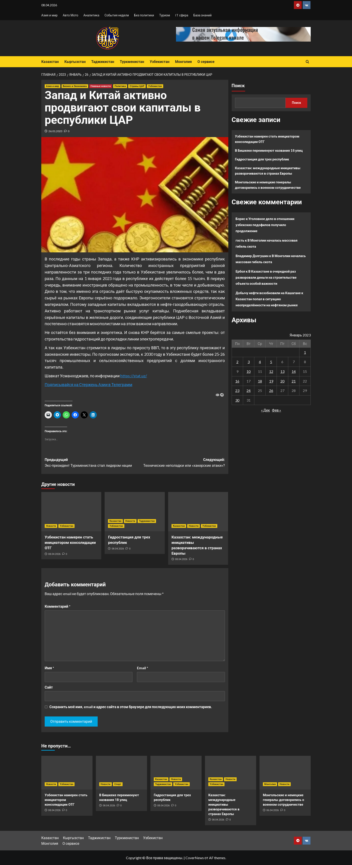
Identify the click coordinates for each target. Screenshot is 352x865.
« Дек (265, 410)
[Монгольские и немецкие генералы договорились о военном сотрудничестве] (285, 772)
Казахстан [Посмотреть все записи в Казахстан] (115, 521)
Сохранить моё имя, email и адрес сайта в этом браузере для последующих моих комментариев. (130, 707)
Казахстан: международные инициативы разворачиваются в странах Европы (268, 170)
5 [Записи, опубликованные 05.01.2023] (271, 362)
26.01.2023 (55, 131)
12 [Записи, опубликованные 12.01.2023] (271, 371)
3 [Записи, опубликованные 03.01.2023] (249, 362)
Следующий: (180, 463)
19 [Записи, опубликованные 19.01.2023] (271, 381)
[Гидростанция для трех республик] (135, 511)
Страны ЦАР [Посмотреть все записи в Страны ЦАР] (137, 86)
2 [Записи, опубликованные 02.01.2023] (237, 362)
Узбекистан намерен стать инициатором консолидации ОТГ (70, 542)
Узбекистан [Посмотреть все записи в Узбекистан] (155, 86)
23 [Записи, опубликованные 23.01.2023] (237, 390)
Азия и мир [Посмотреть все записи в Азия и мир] (52, 86)
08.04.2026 (54, 554)
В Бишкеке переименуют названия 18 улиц (269, 150)
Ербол (240, 271)
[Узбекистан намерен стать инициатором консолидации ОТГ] (71, 511)
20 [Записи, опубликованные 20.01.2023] (282, 381)
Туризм (164, 15)
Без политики (144, 15)
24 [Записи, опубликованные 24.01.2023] (248, 390)
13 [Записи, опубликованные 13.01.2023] (282, 371)
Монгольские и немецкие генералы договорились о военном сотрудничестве (268, 184)
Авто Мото (70, 15)
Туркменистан (132, 62)
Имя (49, 668)
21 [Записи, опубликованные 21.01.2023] (294, 381)
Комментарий (57, 606)
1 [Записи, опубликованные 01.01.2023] (305, 352)
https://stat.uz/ (133, 375)
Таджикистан (102, 62)
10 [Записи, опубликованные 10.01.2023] (248, 371)
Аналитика (91, 15)
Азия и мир (49, 15)
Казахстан (50, 62)
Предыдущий (90, 463)
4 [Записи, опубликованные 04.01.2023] (260, 362)
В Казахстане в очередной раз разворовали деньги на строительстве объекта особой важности (266, 277)
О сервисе (205, 62)
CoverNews (194, 858)
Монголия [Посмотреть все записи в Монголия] (270, 784)
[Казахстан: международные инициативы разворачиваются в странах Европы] (198, 511)
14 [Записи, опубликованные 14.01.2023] (294, 371)
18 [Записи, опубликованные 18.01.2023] (260, 381)
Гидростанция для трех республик (262, 159)
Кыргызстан (75, 62)
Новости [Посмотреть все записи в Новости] (51, 526)
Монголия (183, 62)
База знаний (202, 15)
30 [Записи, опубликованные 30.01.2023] (237, 400)
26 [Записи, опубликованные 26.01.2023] (271, 390)
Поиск (238, 85)
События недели (116, 15)
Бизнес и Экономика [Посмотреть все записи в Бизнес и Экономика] (75, 86)
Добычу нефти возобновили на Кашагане (268, 293)
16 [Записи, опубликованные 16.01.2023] (237, 381)
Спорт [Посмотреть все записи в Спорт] (117, 784)
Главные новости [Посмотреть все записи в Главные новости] (101, 86)
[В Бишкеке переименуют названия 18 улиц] (121, 772)
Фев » (276, 410)
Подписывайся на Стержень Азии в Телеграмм (88, 384)
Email (142, 668)
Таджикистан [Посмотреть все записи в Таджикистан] (147, 521)
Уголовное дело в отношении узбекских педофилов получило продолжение (265, 225)
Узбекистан (159, 62)
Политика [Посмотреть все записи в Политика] (120, 86)
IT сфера (181, 15)
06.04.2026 (272, 810)
